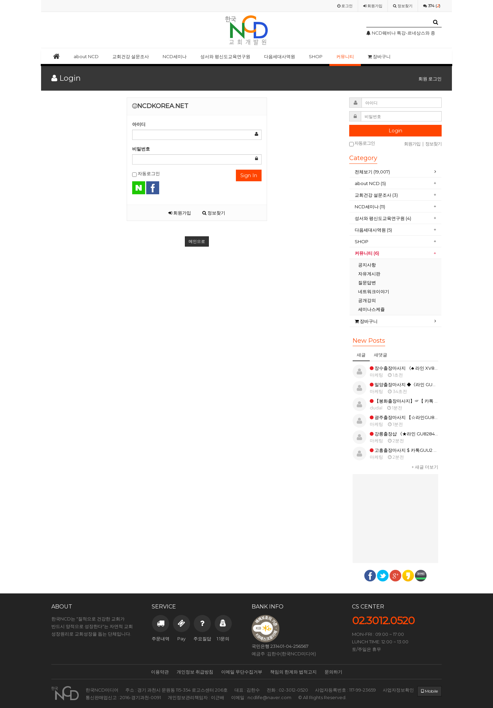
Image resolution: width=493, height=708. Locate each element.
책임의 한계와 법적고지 (293, 671)
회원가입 (179, 212)
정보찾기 (213, 212)
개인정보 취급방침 (195, 671)
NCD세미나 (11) (370, 206)
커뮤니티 (345, 56)
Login (395, 131)
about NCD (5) (370, 183)
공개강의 (367, 300)
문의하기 (333, 671)
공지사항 (367, 264)
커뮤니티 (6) (367, 253)
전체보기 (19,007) (372, 171)
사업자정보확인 (398, 690)
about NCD (86, 56)
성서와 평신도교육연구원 (225, 56)
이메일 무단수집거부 (241, 671)
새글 (361, 354)
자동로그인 (146, 174)
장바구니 (379, 56)
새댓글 (380, 354)
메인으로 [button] (197, 241)
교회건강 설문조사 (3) (376, 195)
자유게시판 (369, 273)
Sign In (248, 175)
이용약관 (160, 671)
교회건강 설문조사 (130, 56)
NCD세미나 (175, 56)
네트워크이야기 (373, 291)
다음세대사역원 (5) (373, 230)
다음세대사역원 (279, 56)
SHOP (316, 56)
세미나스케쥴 (371, 309)
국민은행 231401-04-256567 (280, 646)
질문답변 (367, 282)
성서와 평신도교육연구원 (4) (383, 218)
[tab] (395, 172)
